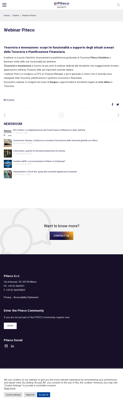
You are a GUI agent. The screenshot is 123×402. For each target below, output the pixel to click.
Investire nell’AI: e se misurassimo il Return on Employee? (39, 161)
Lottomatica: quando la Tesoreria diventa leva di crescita (39, 151)
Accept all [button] (43, 395)
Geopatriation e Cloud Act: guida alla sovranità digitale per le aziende (45, 171)
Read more (10, 388)
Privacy (7, 297)
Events (16, 15)
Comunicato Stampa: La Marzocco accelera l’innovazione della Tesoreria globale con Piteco (55, 140)
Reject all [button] (30, 395)
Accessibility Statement (26, 297)
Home (6, 15)
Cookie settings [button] (13, 395)
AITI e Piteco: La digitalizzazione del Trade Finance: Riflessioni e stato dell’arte (49, 130)
